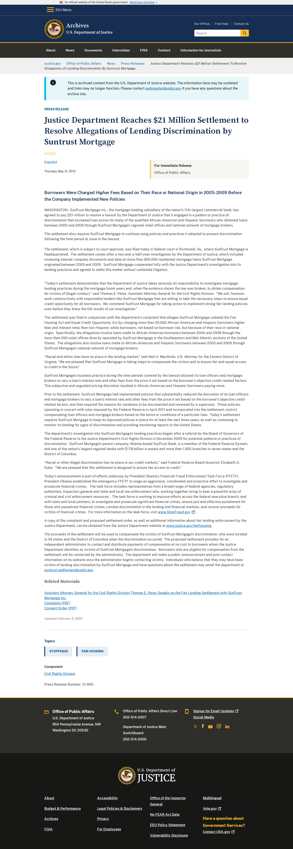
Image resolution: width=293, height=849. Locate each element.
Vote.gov (212, 809)
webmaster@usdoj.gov (163, 88)
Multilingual (212, 798)
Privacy (103, 819)
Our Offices (202, 23)
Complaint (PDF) (57, 603)
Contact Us (241, 23)
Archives (51, 819)
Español (50, 162)
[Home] (79, 37)
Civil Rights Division (59, 674)
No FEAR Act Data (164, 815)
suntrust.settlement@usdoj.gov (68, 570)
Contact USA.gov (219, 832)
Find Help (221, 23)
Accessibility (107, 798)
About (49, 798)
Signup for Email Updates (216, 711)
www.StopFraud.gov (177, 512)
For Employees (109, 829)
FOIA (48, 829)
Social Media (203, 717)
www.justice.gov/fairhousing (188, 526)
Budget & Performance (62, 809)
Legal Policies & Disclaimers (119, 809)
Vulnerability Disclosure (169, 835)
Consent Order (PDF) (60, 608)
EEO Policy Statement (167, 825)
